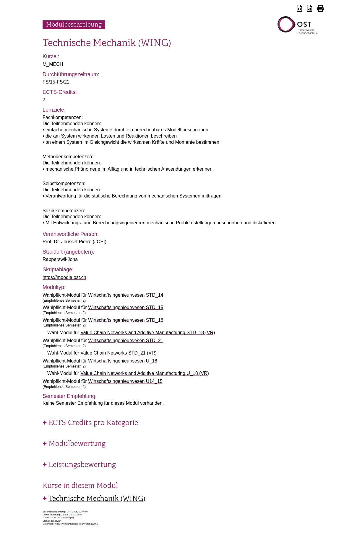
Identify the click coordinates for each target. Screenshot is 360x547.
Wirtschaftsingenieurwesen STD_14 (125, 295)
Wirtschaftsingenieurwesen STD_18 (125, 320)
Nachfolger (67, 517)
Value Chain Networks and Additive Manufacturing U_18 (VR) (144, 373)
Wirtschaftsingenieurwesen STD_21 (125, 340)
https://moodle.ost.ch (64, 277)
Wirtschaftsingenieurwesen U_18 (122, 360)
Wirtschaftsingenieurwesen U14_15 (125, 381)
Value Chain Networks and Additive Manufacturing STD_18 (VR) (147, 332)
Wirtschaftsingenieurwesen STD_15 (125, 307)
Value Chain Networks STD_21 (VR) (118, 352)
